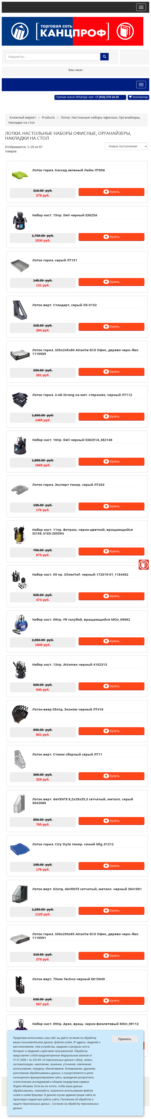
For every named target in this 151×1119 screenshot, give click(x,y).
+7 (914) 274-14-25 (107, 97)
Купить (111, 192)
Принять (124, 1039)
